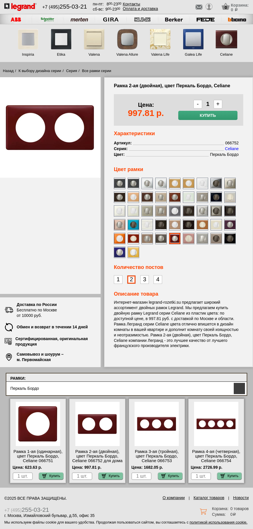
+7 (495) (64, 7)
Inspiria (28, 54)
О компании (173, 497)
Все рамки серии (96, 71)
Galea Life (193, 54)
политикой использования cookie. (218, 522)
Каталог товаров (208, 497)
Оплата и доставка (140, 8)
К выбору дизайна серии (40, 71)
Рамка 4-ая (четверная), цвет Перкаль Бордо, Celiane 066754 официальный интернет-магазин (216, 460)
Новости (241, 497)
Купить (208, 115)
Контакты (131, 4)
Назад (8, 71)
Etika (61, 54)
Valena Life (160, 54)
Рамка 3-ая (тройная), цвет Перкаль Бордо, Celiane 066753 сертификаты (157, 458)
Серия (71, 71)
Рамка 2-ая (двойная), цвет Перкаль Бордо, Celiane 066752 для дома (97, 456)
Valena (94, 54)
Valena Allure (127, 54)
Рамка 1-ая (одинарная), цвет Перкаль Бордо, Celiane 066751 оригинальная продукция (38, 458)
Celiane (226, 54)
